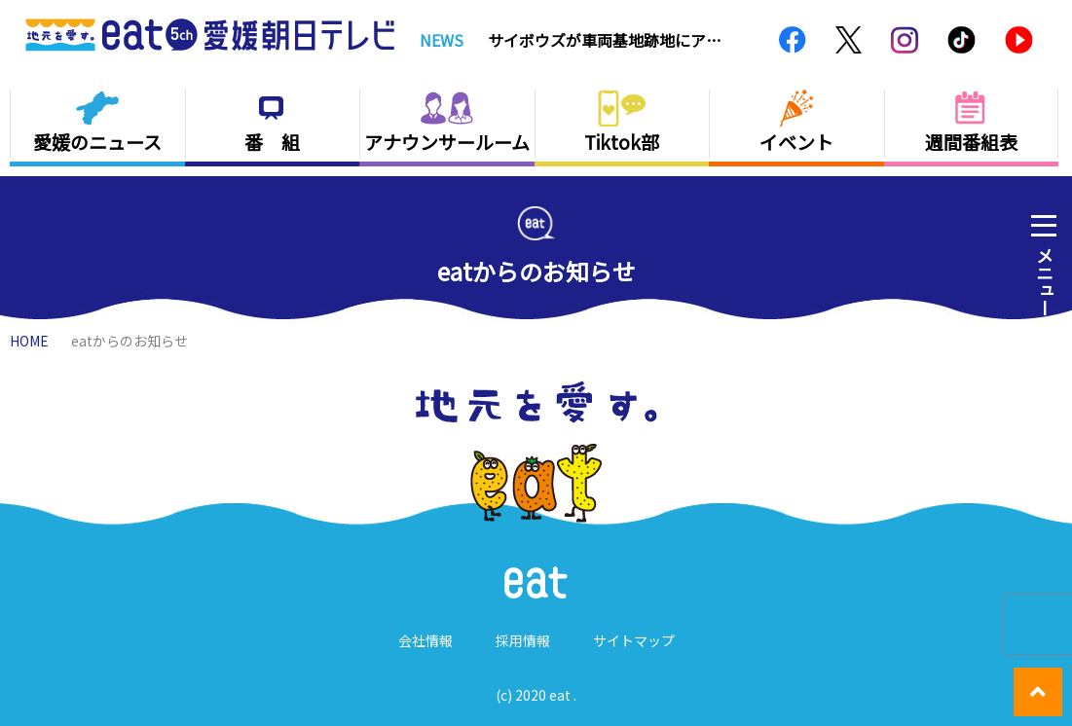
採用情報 (523, 640)
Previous (721, 40)
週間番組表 (971, 141)
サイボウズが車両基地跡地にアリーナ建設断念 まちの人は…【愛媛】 (604, 40)
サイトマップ (634, 640)
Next (744, 40)
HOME (29, 340)
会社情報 (425, 640)
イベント (796, 141)
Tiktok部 (621, 141)
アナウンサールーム (447, 141)
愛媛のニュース (97, 141)
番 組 (272, 141)
